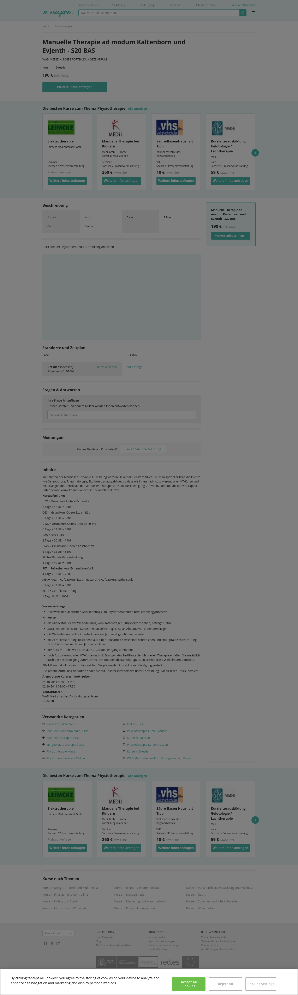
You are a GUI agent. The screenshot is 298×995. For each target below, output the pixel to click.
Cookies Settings (261, 984)
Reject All (225, 984)
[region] (149, 982)
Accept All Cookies (189, 984)
